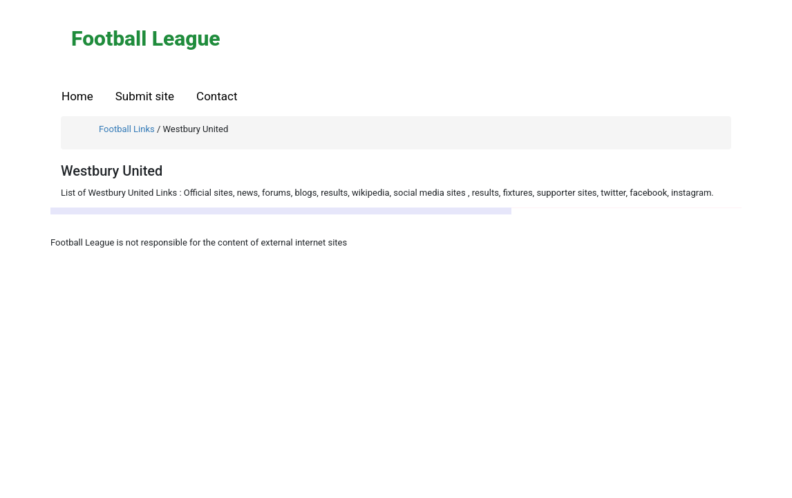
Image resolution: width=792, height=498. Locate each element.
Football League (145, 38)
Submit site (144, 96)
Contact (216, 96)
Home (77, 96)
